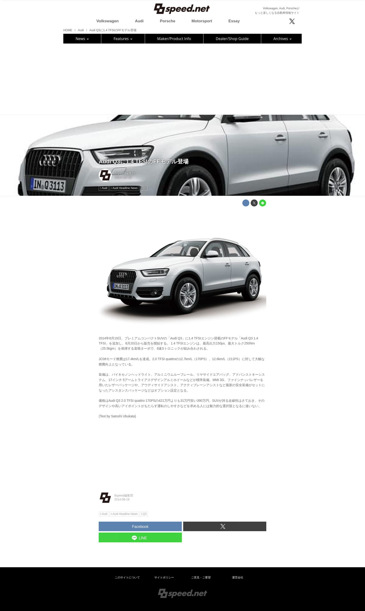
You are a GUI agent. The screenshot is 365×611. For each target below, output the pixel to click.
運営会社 (237, 577)
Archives (282, 38)
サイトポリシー (164, 577)
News (82, 38)
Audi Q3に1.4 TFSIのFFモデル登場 (144, 161)
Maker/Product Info (174, 38)
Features (123, 38)
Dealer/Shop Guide (232, 38)
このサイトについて (127, 577)
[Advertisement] (182, 78)
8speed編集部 (125, 173)
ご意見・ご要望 (201, 577)
